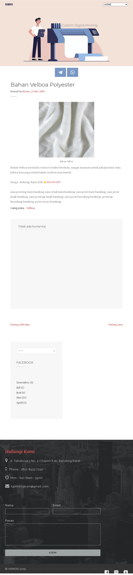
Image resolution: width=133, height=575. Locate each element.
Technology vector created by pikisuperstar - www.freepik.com (70, 568)
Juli (18, 387)
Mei (18, 397)
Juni (18, 392)
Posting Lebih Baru (20, 324)
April (19, 402)
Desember (22, 382)
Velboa (31, 208)
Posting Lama (116, 324)
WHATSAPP (54, 182)
